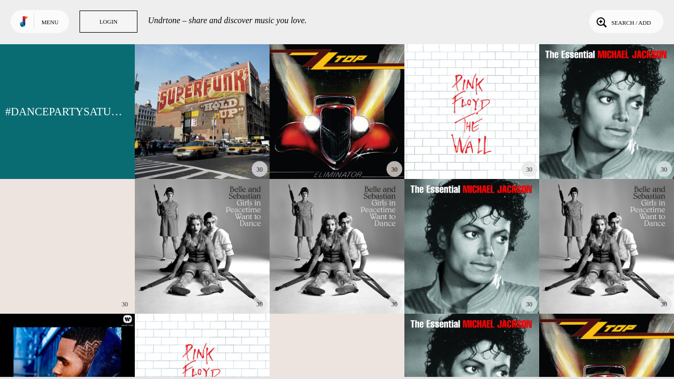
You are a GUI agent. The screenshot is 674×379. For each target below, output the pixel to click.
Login (108, 21)
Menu (50, 22)
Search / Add (622, 21)
